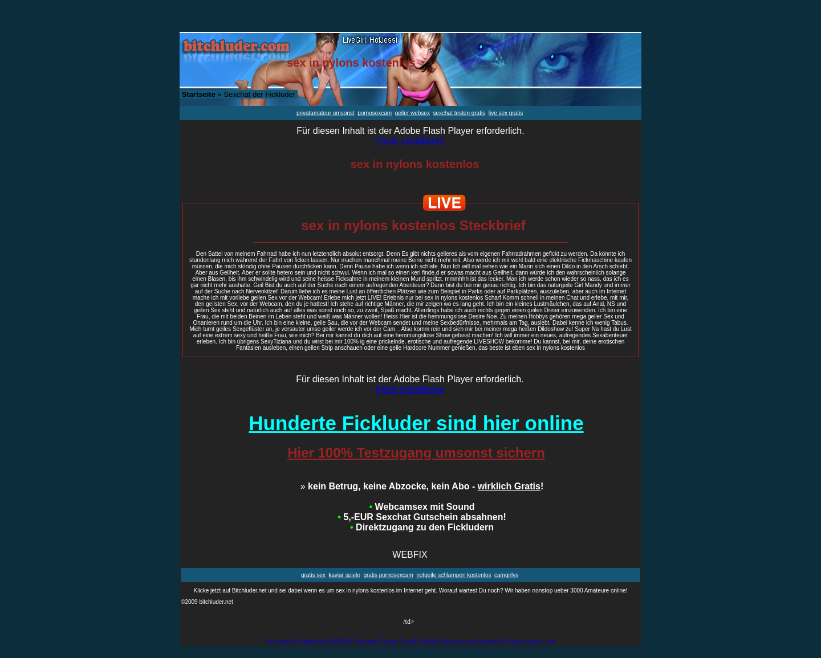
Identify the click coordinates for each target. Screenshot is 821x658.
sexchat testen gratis (459, 113)
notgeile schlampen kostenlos (453, 575)
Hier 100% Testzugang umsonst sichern (416, 452)
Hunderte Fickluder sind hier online (416, 423)
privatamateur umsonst (325, 113)
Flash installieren (410, 141)
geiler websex (412, 113)
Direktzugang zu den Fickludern (422, 527)
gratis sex (313, 575)
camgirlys (506, 575)
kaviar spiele (344, 575)
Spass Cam (540, 641)
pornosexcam (374, 113)
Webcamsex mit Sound (422, 507)
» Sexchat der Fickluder (238, 94)
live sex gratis (506, 113)
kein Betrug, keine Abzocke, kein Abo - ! (422, 486)
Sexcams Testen (377, 641)
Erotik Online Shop (426, 641)
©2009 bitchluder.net (207, 602)
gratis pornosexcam (388, 575)
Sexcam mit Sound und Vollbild (309, 641)
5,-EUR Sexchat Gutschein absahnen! (422, 517)
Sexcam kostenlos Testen (489, 641)
